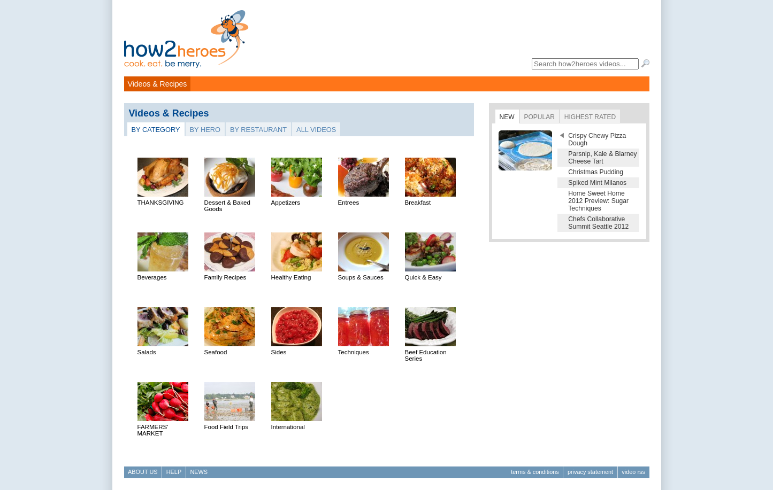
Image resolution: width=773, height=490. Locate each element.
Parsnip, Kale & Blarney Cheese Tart (602, 157)
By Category (156, 130)
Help (173, 472)
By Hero (205, 130)
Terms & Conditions (534, 472)
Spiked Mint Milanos (597, 182)
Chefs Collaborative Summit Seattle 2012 (598, 222)
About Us (142, 472)
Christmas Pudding (595, 172)
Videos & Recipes (157, 84)
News (199, 472)
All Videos (316, 130)
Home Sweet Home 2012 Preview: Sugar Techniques (598, 201)
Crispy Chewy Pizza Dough (597, 139)
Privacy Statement (590, 472)
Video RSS (633, 472)
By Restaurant (258, 130)
